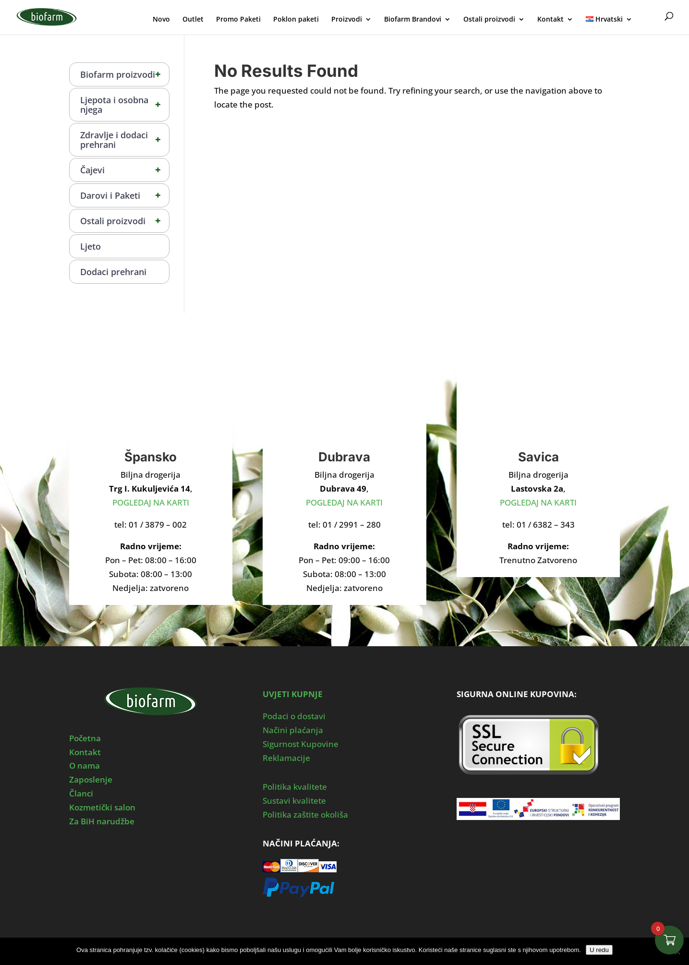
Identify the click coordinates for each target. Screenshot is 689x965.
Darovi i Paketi (124, 195)
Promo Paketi (238, 20)
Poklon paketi (296, 20)
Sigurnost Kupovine (300, 743)
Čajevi (124, 169)
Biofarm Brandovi (412, 20)
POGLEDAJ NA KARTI (150, 502)
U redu (599, 949)
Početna (85, 738)
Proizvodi (346, 20)
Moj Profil (649, 18)
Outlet (193, 20)
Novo (161, 20)
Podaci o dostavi (294, 716)
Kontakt (550, 20)
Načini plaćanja (293, 730)
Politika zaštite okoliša (305, 814)
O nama (84, 765)
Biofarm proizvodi (124, 74)
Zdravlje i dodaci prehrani (124, 139)
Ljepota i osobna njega (124, 104)
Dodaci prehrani (113, 271)
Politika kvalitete (295, 786)
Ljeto (90, 246)
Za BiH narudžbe (101, 821)
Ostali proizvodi (489, 20)
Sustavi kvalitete (294, 800)
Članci (81, 793)
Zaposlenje (90, 779)
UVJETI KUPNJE (293, 694)
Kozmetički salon (102, 807)
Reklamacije (286, 757)
